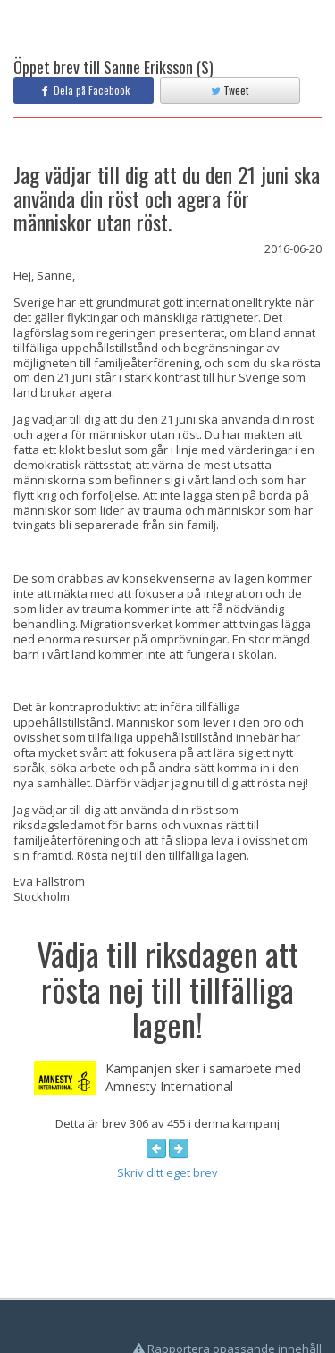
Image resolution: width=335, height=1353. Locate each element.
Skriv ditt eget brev (167, 1172)
